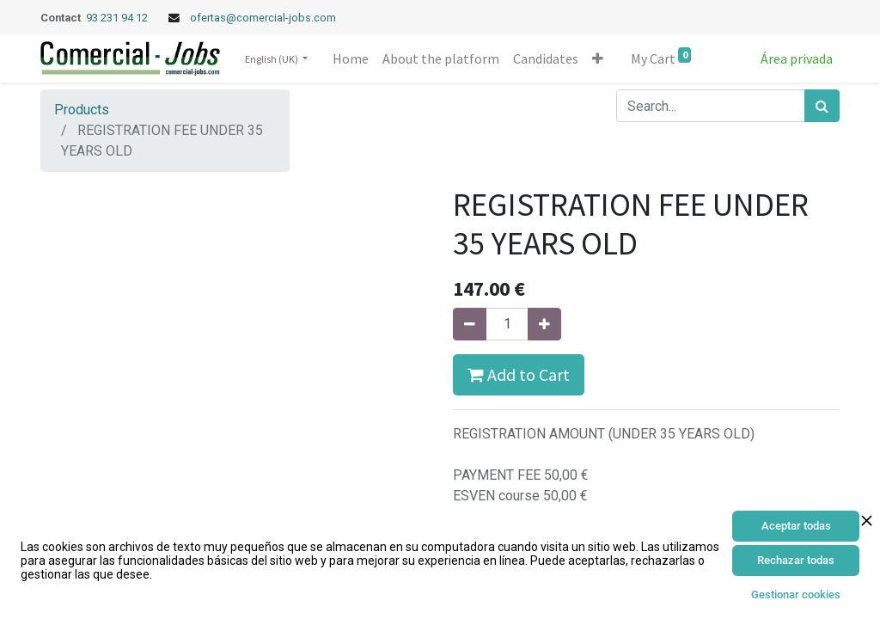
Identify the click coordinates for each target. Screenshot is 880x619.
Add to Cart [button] (519, 374)
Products (81, 109)
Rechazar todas (795, 560)
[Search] (822, 105)
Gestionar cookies (795, 594)
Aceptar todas (796, 525)
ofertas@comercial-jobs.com (263, 17)
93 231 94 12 (118, 17)
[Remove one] (469, 324)
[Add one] (544, 324)
